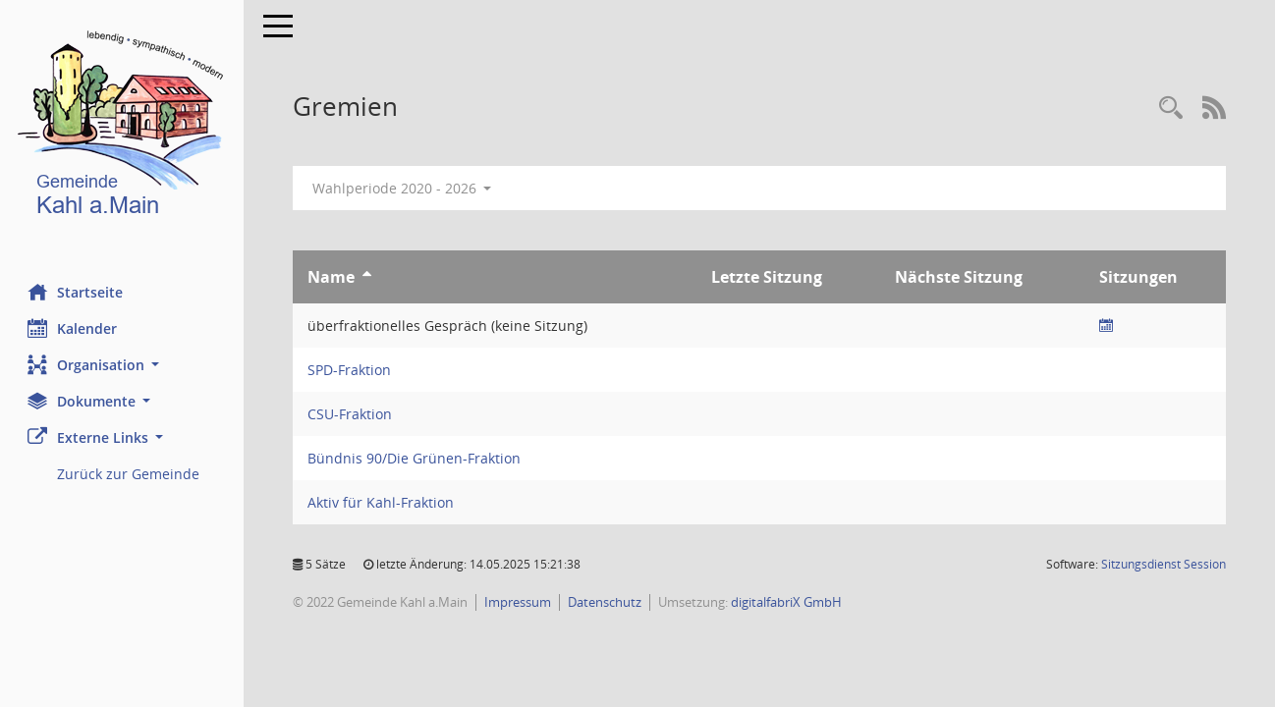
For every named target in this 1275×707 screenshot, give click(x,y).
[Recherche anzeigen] (1170, 108)
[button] (123, 365)
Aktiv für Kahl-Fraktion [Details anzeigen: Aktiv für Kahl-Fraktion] (382, 502)
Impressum (519, 602)
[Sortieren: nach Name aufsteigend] (368, 277)
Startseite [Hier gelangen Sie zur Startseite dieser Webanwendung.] (77, 291)
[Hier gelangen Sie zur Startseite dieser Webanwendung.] (123, 127)
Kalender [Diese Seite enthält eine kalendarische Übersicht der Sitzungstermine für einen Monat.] (74, 328)
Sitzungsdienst (1163, 564)
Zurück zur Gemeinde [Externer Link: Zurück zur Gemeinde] (130, 473)
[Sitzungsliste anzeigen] (1107, 325)
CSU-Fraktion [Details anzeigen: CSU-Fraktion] (351, 414)
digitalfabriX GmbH (788, 602)
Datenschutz (606, 602)
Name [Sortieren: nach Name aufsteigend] (333, 277)
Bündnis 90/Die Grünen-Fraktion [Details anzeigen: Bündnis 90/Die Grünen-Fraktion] (416, 458)
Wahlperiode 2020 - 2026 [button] (404, 188)
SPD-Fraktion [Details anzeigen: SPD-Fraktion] (351, 369)
